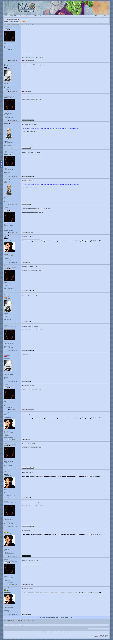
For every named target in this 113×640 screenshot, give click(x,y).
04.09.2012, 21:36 (12, 204)
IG (37, 57)
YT (42, 57)
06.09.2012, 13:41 (12, 439)
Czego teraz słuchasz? (12, 21)
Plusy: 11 (6, 86)
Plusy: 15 (6, 257)
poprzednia (9, 24)
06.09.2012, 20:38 (12, 614)
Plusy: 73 (6, 46)
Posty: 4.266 (7, 258)
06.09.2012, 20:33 (12, 556)
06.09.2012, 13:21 (12, 409)
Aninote (56, 631)
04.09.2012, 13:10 (12, 120)
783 (28, 24)
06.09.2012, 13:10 (12, 350)
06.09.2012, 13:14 (12, 381)
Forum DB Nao (7, 625)
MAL (36, 57)
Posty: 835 (6, 87)
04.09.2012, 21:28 (12, 176)
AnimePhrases (62, 631)
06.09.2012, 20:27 (12, 497)
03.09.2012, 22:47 (12, 60)
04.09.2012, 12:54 (12, 91)
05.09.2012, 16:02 (12, 290)
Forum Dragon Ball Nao (56, 8)
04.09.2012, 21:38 (12, 232)
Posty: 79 (6, 144)
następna (32, 24)
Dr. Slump (68, 631)
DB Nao (44, 631)
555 (21, 24)
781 (24, 24)
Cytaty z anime (32, 57)
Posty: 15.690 (7, 47)
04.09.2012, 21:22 (12, 148)
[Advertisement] (65, 38)
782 (26, 24)
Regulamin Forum (25, 57)
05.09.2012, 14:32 (12, 262)
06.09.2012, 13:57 (12, 468)
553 (17, 24)
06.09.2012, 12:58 (12, 321)
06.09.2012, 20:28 (12, 526)
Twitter (40, 57)
